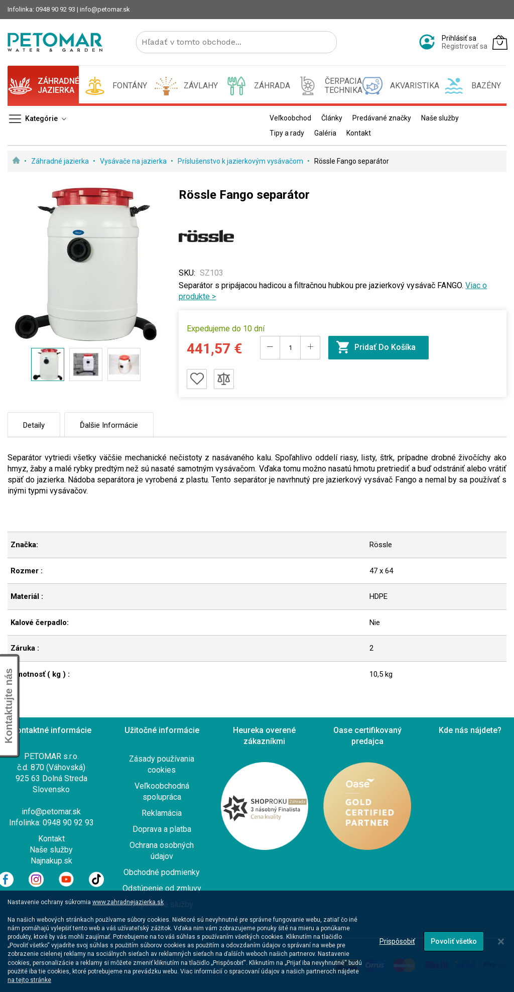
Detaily (34, 425)
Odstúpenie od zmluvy (161, 888)
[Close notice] (501, 941)
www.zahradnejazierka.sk (128, 902)
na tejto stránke (29, 979)
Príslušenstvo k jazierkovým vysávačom (241, 161)
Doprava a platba (162, 829)
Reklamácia (162, 813)
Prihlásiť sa (459, 38)
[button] (85, 364)
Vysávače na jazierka (134, 161)
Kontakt (51, 838)
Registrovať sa (464, 46)
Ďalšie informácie (109, 425)
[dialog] (257, 941)
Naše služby (51, 849)
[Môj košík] (499, 42)
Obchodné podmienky (161, 872)
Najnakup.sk (51, 860)
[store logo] (55, 42)
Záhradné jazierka (60, 161)
